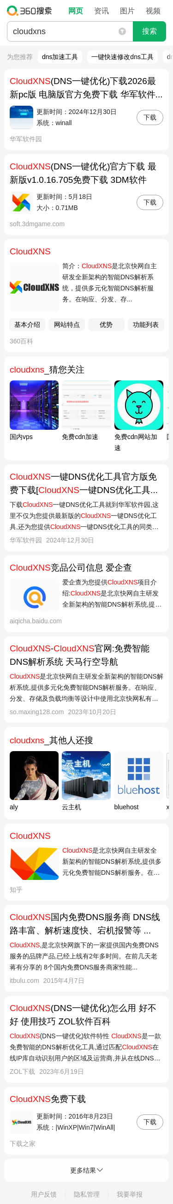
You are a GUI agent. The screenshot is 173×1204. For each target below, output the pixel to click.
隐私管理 (87, 1194)
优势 (106, 324)
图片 (127, 11)
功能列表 (146, 324)
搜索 (149, 31)
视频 (153, 11)
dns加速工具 (60, 56)
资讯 (101, 11)
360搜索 (31, 10)
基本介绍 (27, 324)
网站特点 (67, 324)
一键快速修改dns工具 (122, 56)
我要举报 (130, 1194)
